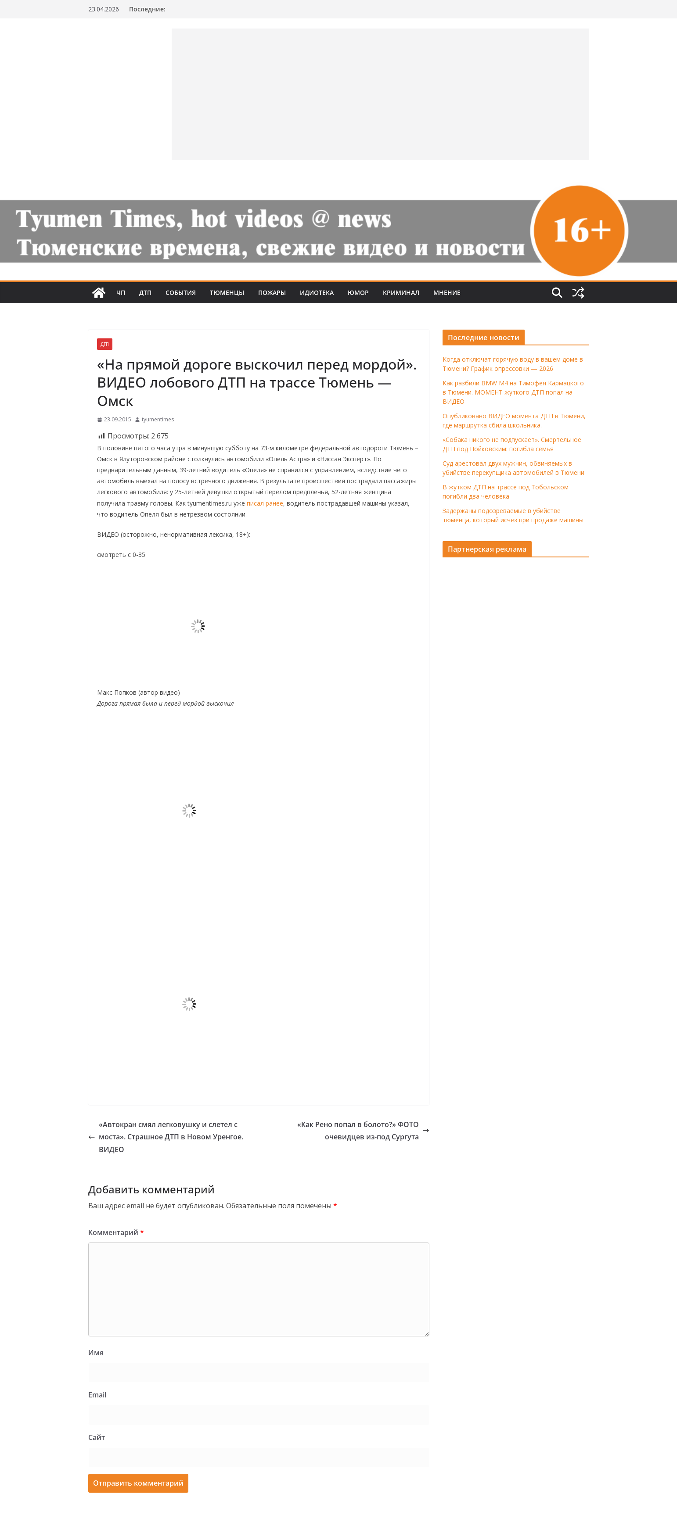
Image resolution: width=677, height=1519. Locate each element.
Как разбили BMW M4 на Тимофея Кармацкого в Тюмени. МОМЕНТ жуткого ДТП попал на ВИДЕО (513, 392)
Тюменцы (227, 292)
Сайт (96, 1437)
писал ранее (265, 503)
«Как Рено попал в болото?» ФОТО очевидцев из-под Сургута (363, 1131)
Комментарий (116, 1232)
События (181, 292)
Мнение (447, 292)
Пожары (272, 292)
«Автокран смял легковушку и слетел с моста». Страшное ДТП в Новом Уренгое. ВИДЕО (165, 1137)
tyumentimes (158, 419)
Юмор (358, 292)
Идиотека (317, 292)
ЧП (120, 292)
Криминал (401, 292)
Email (97, 1395)
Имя (96, 1352)
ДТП (145, 292)
